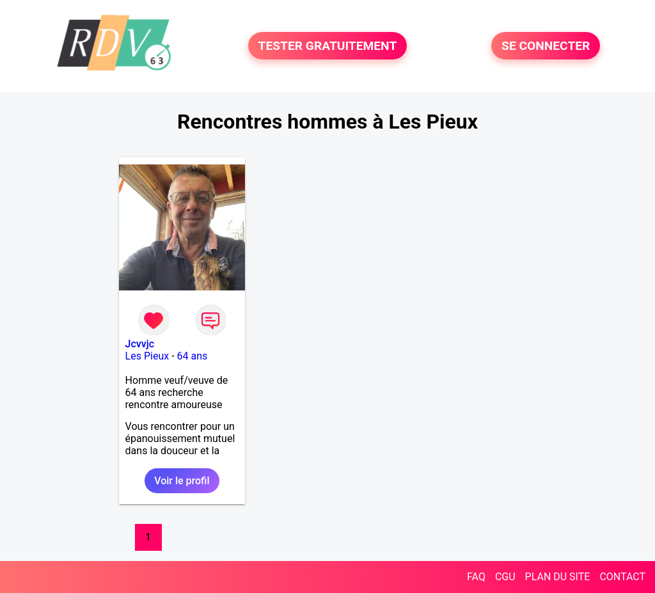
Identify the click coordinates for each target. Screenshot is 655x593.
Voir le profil (181, 481)
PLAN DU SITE (557, 577)
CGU (505, 577)
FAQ (476, 577)
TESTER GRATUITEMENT (327, 45)
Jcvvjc (139, 344)
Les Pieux (147, 356)
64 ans (192, 356)
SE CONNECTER (545, 45)
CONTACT (622, 577)
